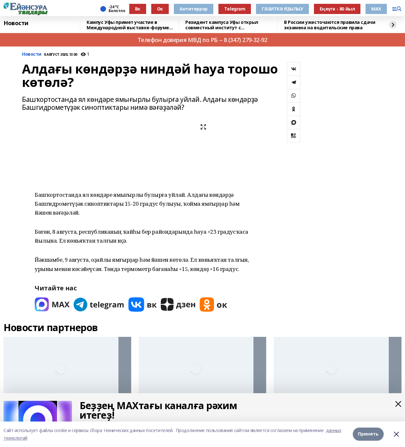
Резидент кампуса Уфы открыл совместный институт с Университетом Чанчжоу (221, 25)
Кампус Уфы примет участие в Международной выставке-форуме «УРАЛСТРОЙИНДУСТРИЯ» (128, 25)
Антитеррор (194, 9)
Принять (368, 434)
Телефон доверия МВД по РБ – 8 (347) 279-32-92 (202, 40)
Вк (137, 9)
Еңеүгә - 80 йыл (337, 9)
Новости (16, 23)
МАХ (376, 9)
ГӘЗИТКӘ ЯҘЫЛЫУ (282, 9)
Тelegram (234, 9)
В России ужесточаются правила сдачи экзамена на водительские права (329, 25)
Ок (160, 9)
